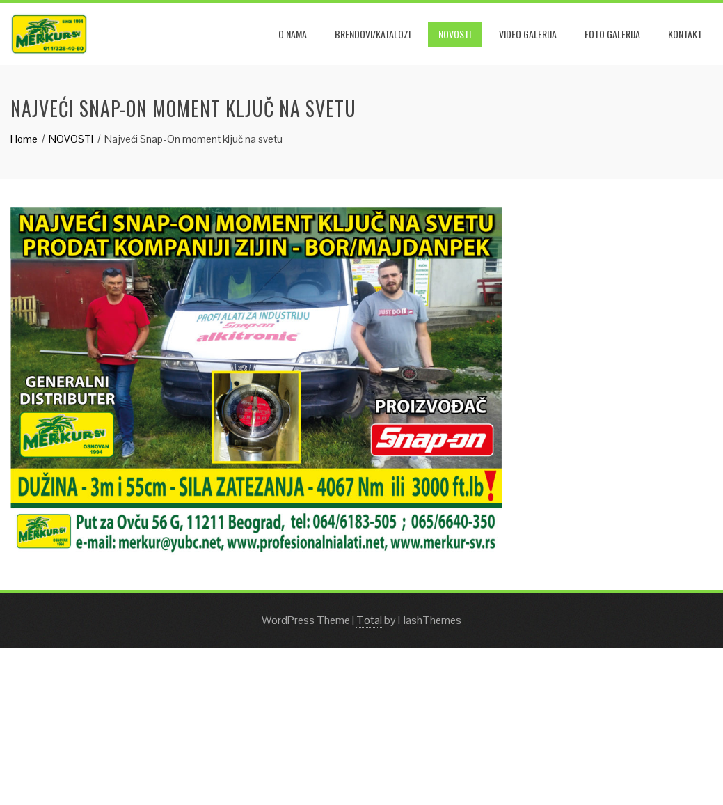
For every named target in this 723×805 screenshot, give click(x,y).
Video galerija (528, 33)
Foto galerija (612, 33)
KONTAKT (685, 33)
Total (369, 620)
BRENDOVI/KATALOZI (373, 33)
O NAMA (292, 33)
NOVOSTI (454, 33)
